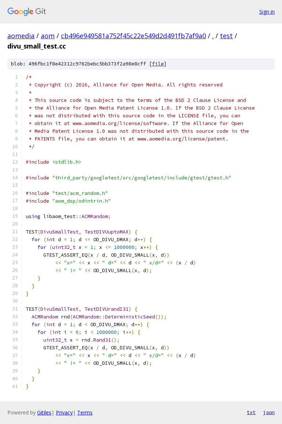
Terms (85, 412)
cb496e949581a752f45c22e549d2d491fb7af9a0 (133, 35)
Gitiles (44, 412)
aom (48, 35)
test (226, 35)
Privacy (64, 412)
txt (251, 412)
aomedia (21, 35)
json (269, 412)
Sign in (267, 11)
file (158, 64)
